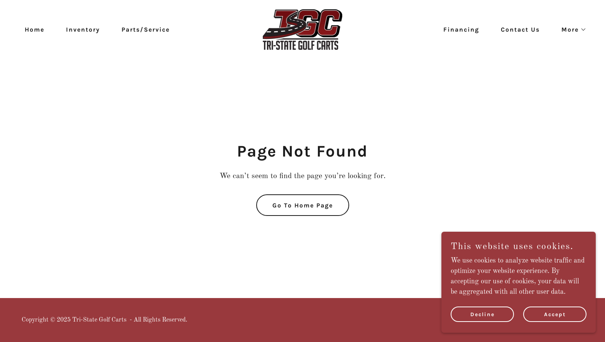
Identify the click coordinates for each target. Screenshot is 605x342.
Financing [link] (461, 29)
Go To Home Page (302, 205)
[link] (303, 29)
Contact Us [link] (520, 29)
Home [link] (34, 29)
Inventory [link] (83, 29)
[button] (570, 29)
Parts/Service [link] (146, 29)
